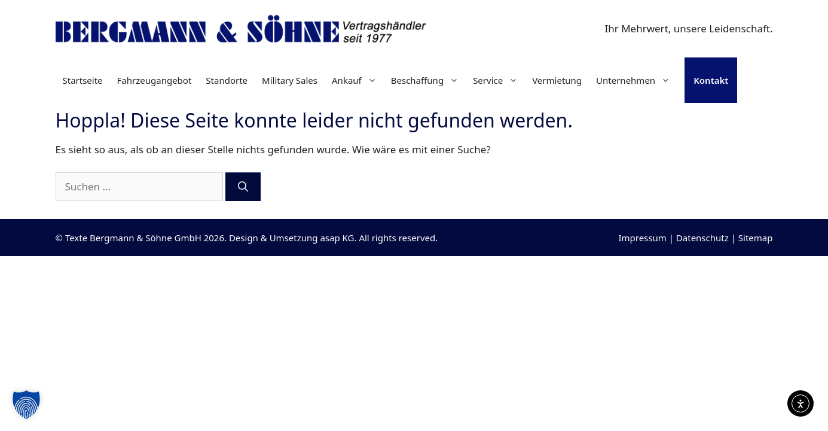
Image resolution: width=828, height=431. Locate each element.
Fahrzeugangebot (154, 80)
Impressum (642, 238)
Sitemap (755, 238)
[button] (26, 404)
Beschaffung (428, 80)
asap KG (337, 238)
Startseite (83, 80)
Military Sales (289, 80)
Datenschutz (702, 238)
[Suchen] (243, 186)
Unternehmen (636, 80)
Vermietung (557, 80)
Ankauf (358, 80)
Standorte (227, 80)
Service (499, 80)
